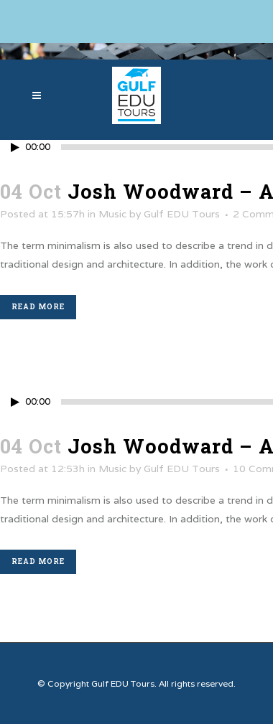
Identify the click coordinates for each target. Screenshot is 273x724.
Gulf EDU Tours (182, 213)
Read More (38, 306)
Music (112, 213)
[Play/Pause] (15, 147)
